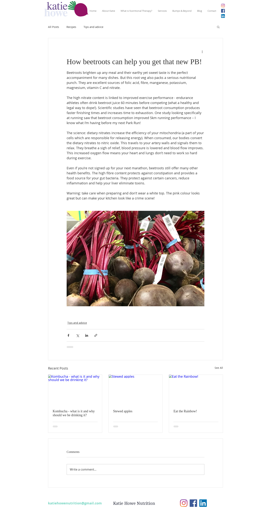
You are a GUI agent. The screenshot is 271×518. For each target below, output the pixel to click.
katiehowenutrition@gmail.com (75, 503)
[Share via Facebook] (68, 335)
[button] (218, 26)
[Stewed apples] (135, 390)
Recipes (71, 27)
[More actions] (202, 51)
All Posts (53, 27)
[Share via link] (96, 335)
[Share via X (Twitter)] (77, 335)
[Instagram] (223, 5)
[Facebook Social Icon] (223, 11)
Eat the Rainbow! (185, 411)
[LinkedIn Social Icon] (223, 16)
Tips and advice (93, 27)
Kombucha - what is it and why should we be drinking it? (74, 413)
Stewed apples (122, 411)
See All (219, 368)
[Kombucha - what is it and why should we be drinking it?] (75, 390)
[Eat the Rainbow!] (196, 390)
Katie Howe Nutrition (134, 503)
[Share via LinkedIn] (86, 335)
